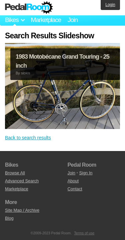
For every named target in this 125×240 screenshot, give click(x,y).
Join (73, 19)
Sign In (86, 172)
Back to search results (28, 137)
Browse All (15, 172)
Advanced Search (22, 180)
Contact (75, 188)
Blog (9, 218)
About (73, 180)
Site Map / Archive (22, 210)
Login (110, 4)
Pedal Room (29, 7)
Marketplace (46, 19)
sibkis (25, 73)
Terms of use (84, 233)
